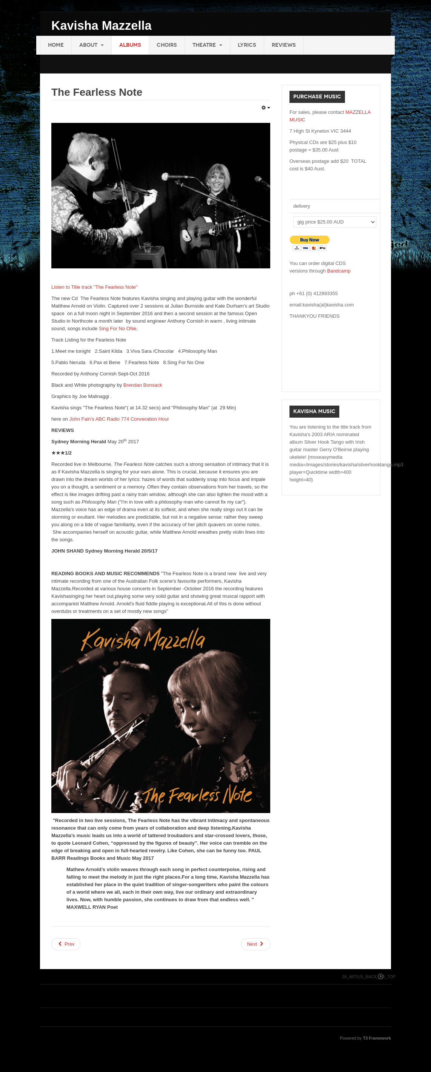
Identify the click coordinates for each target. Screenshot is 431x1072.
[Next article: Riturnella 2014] (255, 944)
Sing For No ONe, (118, 328)
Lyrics (247, 45)
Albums (130, 45)
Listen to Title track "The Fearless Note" (94, 287)
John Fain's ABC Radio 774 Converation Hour (119, 419)
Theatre (207, 45)
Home (56, 45)
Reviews (284, 45)
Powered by (365, 1038)
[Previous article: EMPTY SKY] (65, 944)
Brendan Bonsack (142, 385)
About (91, 45)
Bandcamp (339, 271)
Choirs (167, 45)
